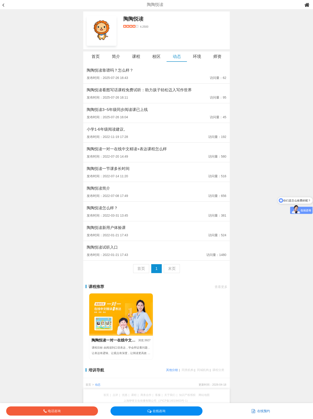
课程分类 (218, 370)
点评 (115, 395)
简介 (116, 56)
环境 (197, 56)
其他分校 (172, 370)
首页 (96, 56)
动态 (177, 56)
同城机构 (203, 370)
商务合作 (145, 395)
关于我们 (169, 395)
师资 (217, 56)
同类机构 (188, 370)
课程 (136, 56)
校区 (156, 56)
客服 (158, 395)
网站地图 (204, 395)
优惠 (124, 395)
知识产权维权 (187, 395)
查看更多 (221, 287)
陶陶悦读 (133, 19)
